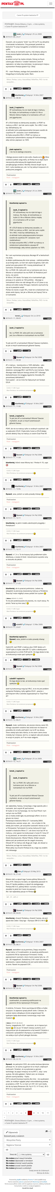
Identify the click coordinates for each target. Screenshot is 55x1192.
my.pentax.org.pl (27, 1188)
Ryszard (19, 357)
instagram (15, 177)
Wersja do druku (43, 1173)
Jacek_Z (20, 34)
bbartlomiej (19, 95)
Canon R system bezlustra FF (27, 15)
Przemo (30, 1180)
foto (19, 871)
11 (48, 1112)
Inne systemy (40, 24)
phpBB (19, 1180)
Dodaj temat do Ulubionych (39, 1170)
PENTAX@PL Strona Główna (15, 24)
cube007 (19, 624)
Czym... (30, 24)
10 (43, 1112)
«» (21, 1112)
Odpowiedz (12, 1132)
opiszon (21, 1182)
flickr (8, 177)
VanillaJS (44, 1182)
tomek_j (18, 315)
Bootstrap (36, 1182)
